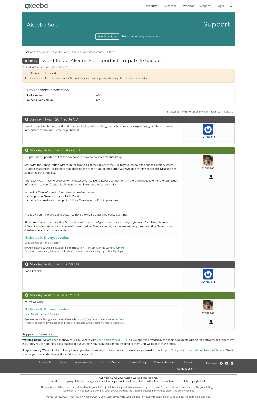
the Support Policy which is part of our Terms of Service (190, 350)
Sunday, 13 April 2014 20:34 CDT (55, 119)
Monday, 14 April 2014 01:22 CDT (55, 150)
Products (151, 6)
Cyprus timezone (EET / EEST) (115, 340)
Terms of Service (110, 362)
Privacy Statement (165, 362)
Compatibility (185, 368)
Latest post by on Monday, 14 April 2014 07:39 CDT (201, 111)
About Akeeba (83, 362)
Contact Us (45, 362)
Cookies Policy (137, 362)
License (188, 362)
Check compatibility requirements (141, 36)
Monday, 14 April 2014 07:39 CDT (55, 295)
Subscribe (170, 6)
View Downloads (108, 36)
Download (188, 6)
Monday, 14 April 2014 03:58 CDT (55, 264)
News (63, 362)
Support (204, 6)
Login (220, 6)
